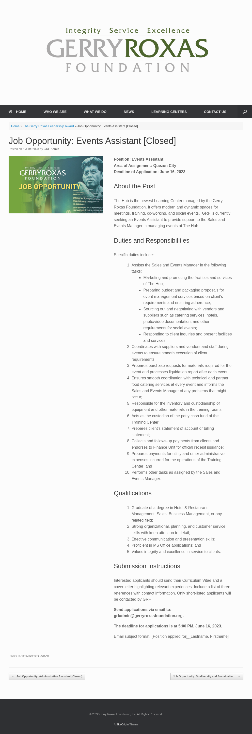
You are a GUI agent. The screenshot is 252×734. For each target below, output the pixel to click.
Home (15, 126)
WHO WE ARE (55, 112)
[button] (244, 111)
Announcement (30, 655)
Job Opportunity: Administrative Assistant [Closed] (46, 676)
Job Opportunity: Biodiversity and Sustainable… (207, 676)
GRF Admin (51, 149)
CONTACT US (215, 112)
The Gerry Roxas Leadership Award (48, 126)
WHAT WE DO (95, 112)
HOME (17, 112)
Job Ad (44, 655)
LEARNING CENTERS (169, 112)
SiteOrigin (122, 724)
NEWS (129, 112)
